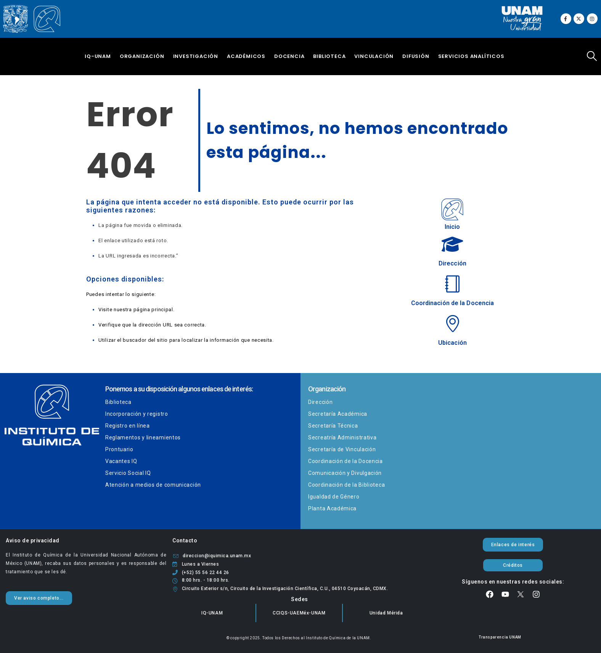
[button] (592, 56)
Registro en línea (127, 426)
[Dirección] (452, 251)
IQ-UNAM (98, 56)
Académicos (246, 56)
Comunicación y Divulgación (345, 473)
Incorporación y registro (136, 414)
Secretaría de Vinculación (342, 449)
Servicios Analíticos (471, 56)
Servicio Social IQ (128, 473)
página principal (153, 309)
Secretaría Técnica (333, 426)
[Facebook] (566, 18)
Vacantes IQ (121, 461)
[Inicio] (452, 212)
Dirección (320, 402)
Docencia (289, 56)
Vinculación (374, 56)
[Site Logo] (31, 19)
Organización (142, 56)
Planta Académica (332, 508)
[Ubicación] (452, 331)
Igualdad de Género (334, 497)
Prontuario (119, 449)
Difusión (415, 56)
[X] (579, 18)
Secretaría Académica (337, 414)
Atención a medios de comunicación (153, 485)
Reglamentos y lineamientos (143, 437)
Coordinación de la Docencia (345, 461)
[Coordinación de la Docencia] (452, 291)
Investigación (195, 56)
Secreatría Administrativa (342, 437)
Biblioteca (329, 56)
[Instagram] (592, 18)
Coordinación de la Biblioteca (346, 485)
